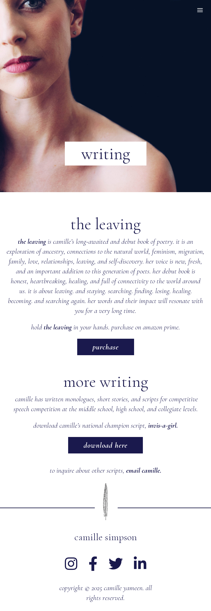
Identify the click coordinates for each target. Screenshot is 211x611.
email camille (143, 470)
